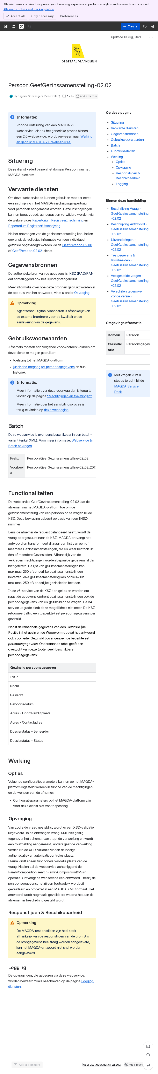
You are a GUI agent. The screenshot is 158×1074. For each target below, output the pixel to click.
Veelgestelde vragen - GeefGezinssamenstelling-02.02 (130, 281)
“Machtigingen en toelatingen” (69, 396)
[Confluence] (21, 26)
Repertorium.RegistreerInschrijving (58, 220)
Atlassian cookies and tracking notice (28, 9)
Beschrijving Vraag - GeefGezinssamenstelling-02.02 (130, 213)
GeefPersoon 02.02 (27, 251)
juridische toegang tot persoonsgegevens (44, 367)
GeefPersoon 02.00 (77, 245)
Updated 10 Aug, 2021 (126, 37)
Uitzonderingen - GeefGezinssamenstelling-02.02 (130, 245)
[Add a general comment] (27, 1065)
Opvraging (81, 293)
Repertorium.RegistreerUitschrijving (34, 226)
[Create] (130, 26)
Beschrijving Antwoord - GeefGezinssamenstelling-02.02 (130, 229)
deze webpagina (56, 410)
